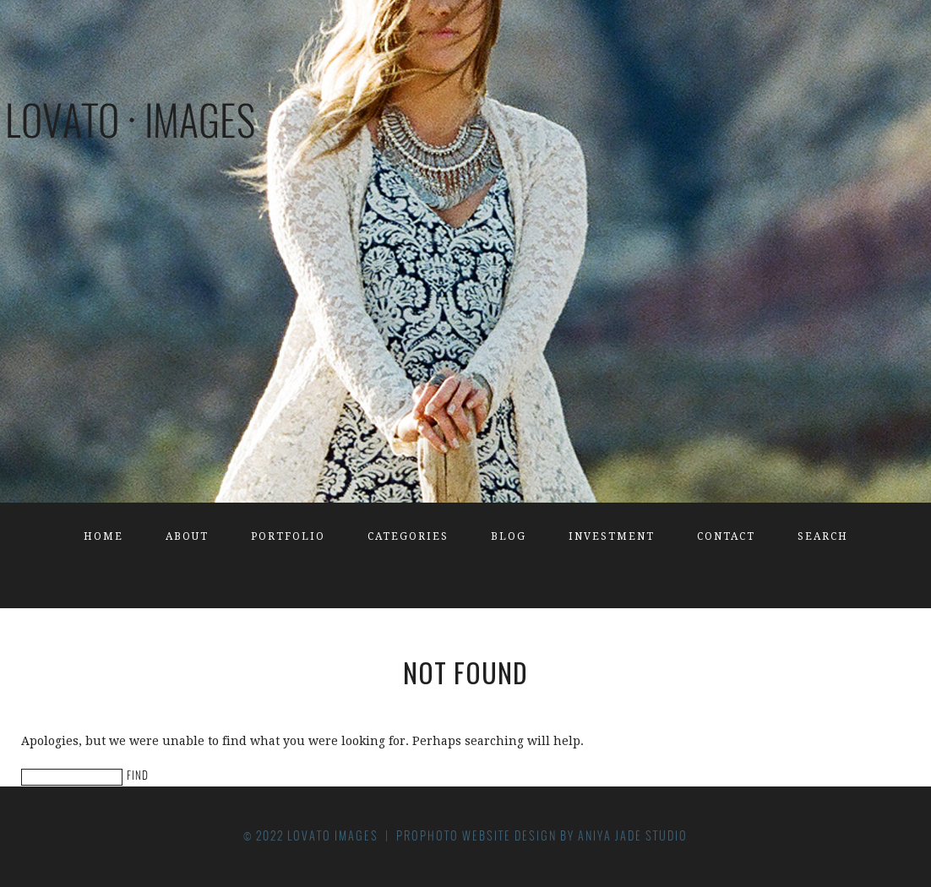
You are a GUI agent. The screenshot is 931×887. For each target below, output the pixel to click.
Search (823, 536)
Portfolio (288, 536)
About (187, 536)
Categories (408, 536)
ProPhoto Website (453, 835)
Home (103, 536)
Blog (508, 536)
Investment (612, 536)
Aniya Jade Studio (633, 835)
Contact (726, 536)
